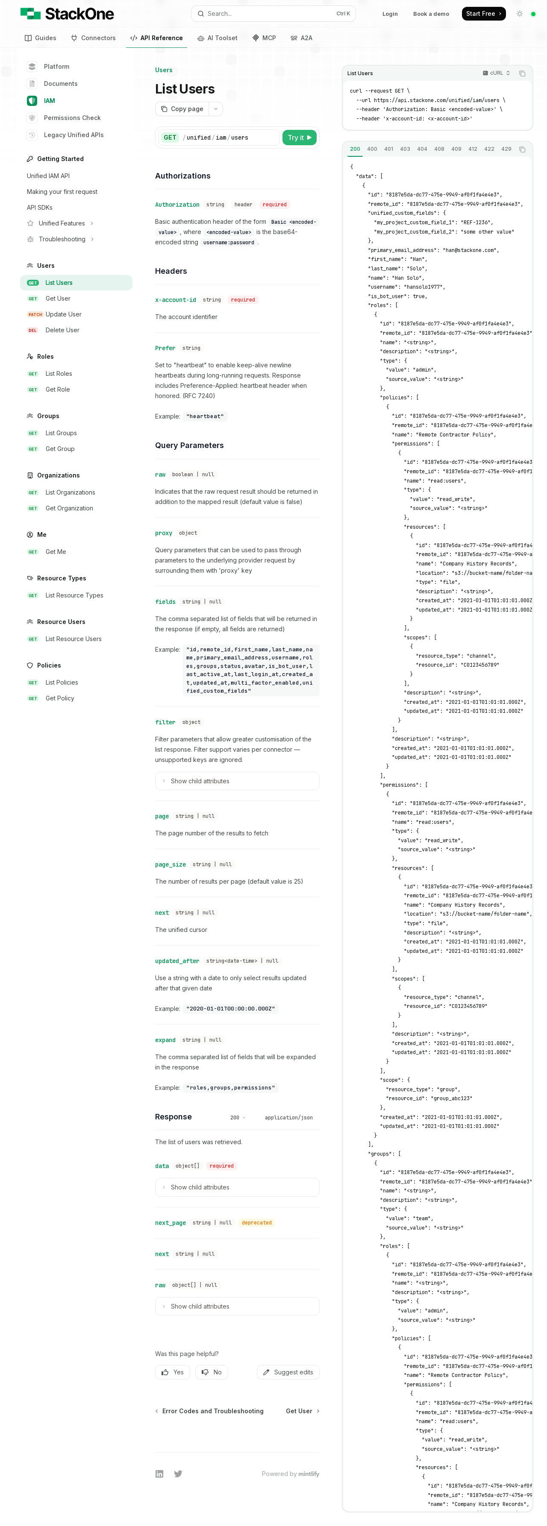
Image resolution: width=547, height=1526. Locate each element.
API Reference (156, 39)
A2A (301, 37)
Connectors (93, 37)
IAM (41, 101)
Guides (40, 37)
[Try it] (299, 137)
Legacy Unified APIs (65, 135)
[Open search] (273, 13)
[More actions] (216, 109)
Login (390, 13)
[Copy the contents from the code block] (522, 73)
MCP (264, 37)
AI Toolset (217, 37)
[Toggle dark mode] (519, 14)
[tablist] (428, 149)
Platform (48, 67)
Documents (52, 84)
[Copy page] (182, 109)
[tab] (355, 149)
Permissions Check (64, 118)
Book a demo (431, 13)
